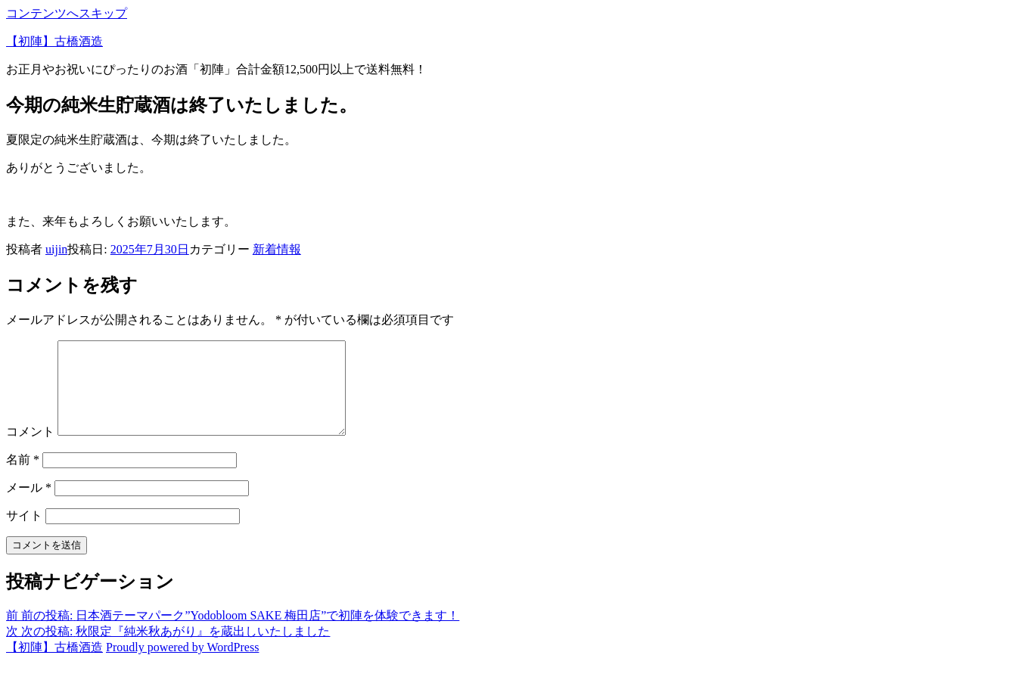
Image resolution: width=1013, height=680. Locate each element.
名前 (22, 477)
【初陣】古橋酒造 (54, 41)
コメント (30, 449)
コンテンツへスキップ (66, 13)
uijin (56, 249)
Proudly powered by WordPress (182, 665)
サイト (24, 533)
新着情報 (277, 249)
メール (28, 505)
